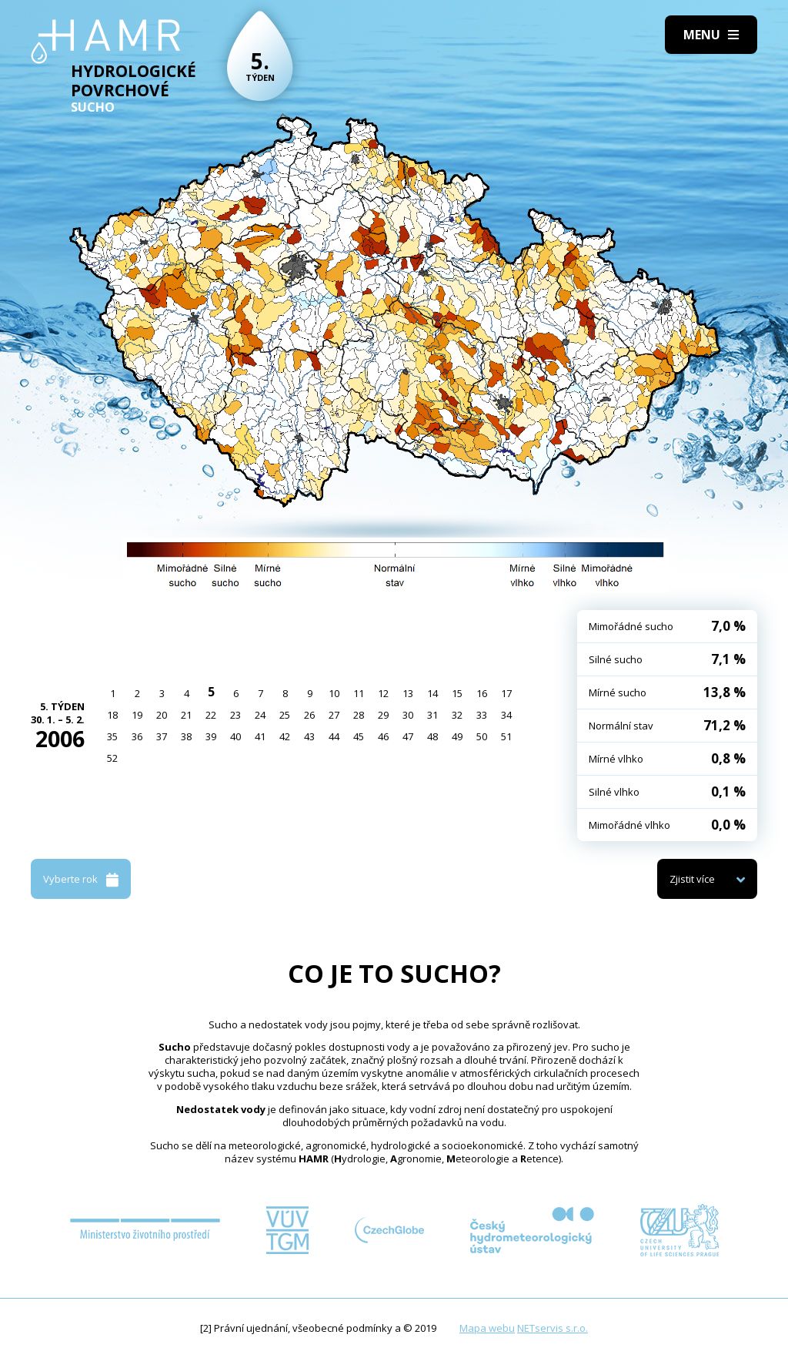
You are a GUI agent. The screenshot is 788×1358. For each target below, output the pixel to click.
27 (334, 715)
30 (407, 715)
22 (210, 715)
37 (161, 736)
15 (457, 693)
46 (383, 736)
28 (358, 715)
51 (506, 736)
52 (112, 758)
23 (235, 715)
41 (260, 736)
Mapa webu (487, 1328)
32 (457, 715)
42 (284, 736)
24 (260, 715)
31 (432, 715)
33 (481, 715)
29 (383, 715)
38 (186, 736)
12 (383, 693)
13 (407, 693)
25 (284, 715)
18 (112, 715)
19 (137, 715)
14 (432, 693)
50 (481, 736)
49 (457, 736)
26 (309, 715)
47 (407, 736)
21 (186, 715)
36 (137, 736)
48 (432, 736)
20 (161, 715)
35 (112, 736)
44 (334, 736)
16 (481, 693)
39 (210, 736)
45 (358, 736)
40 (235, 736)
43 (309, 736)
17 (506, 693)
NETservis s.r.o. (552, 1328)
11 (358, 693)
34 (506, 715)
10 (334, 693)
